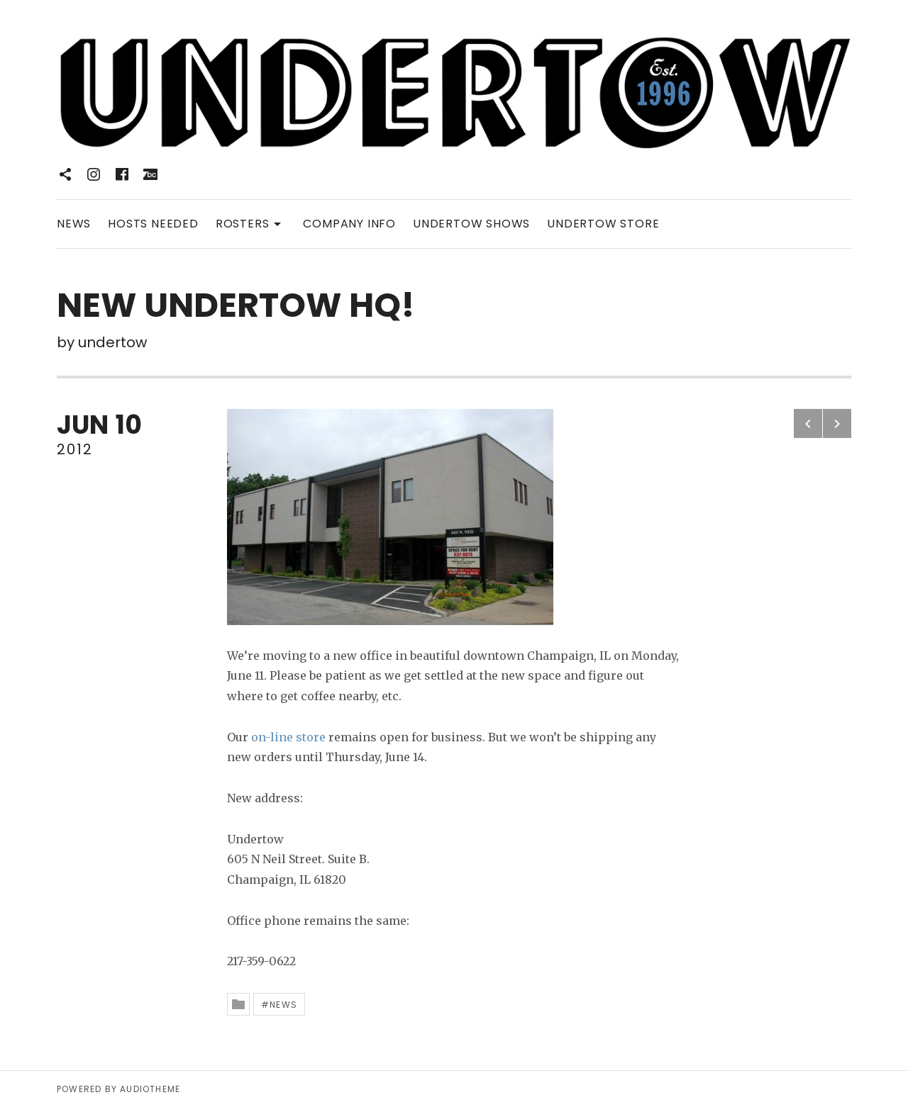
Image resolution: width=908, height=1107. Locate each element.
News (283, 1005)
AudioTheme (150, 1089)
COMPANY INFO (349, 223)
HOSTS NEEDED (153, 223)
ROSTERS (251, 223)
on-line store (288, 737)
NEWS (74, 223)
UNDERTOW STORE (603, 223)
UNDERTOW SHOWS (471, 223)
